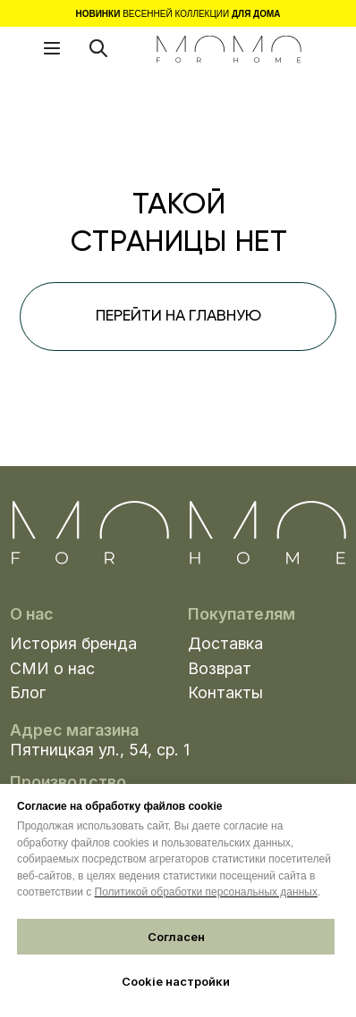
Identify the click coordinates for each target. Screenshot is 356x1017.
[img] (228, 50)
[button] (52, 48)
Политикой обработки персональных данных (206, 892)
